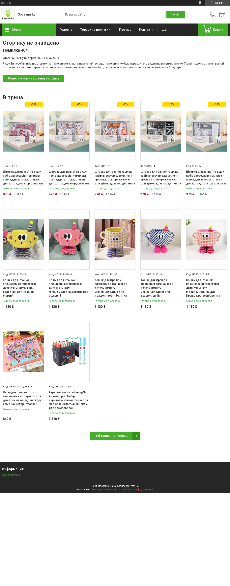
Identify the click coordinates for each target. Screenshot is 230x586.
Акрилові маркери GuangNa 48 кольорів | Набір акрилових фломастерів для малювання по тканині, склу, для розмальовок (68, 400)
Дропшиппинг (11, 475)
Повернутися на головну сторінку (33, 78)
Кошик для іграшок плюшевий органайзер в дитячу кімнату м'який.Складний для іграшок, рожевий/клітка (203, 287)
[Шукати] (175, 14)
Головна (66, 29)
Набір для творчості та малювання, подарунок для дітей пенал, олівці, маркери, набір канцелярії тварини (22, 398)
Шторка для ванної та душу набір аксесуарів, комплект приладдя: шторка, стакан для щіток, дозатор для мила (23, 177)
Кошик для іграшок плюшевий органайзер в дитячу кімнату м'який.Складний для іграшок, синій (156, 287)
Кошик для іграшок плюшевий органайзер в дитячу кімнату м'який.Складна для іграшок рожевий (68, 287)
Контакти (146, 29)
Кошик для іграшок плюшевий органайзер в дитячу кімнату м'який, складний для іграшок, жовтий (19, 287)
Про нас (125, 29)
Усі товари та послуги (112, 436)
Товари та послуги (94, 29)
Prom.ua (134, 486)
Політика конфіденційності (138, 489)
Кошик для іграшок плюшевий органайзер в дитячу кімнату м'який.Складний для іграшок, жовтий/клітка (111, 287)
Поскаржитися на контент (106, 489)
